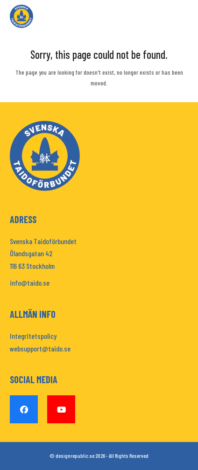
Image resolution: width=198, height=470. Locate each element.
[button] (183, 17)
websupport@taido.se (40, 348)
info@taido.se (30, 282)
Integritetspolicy (33, 335)
